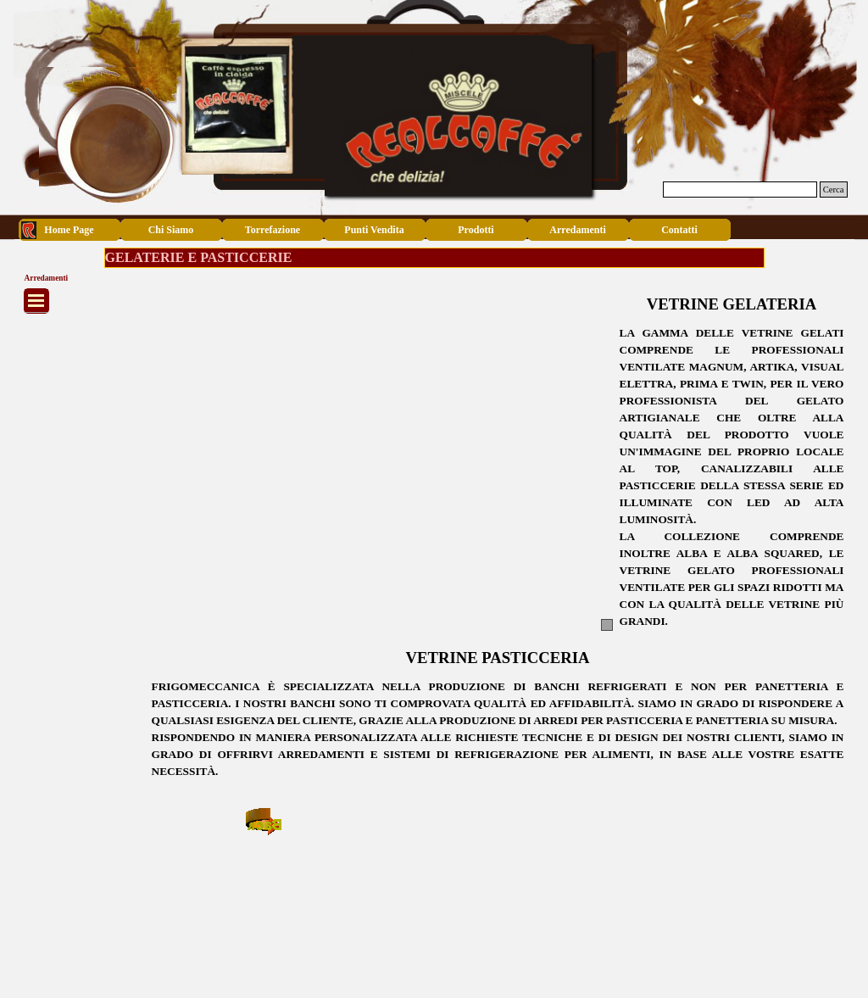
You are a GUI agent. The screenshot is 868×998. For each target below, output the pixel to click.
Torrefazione (272, 230)
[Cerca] (740, 189)
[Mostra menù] (36, 301)
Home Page (68, 230)
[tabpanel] (732, 477)
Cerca (833, 189)
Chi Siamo (171, 230)
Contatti (679, 230)
